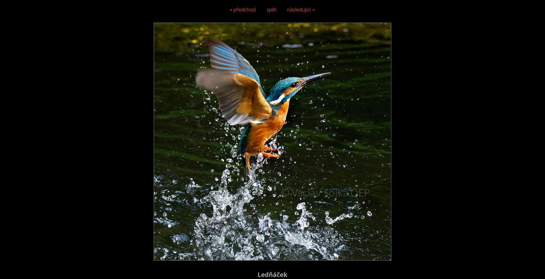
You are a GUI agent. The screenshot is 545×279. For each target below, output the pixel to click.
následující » (301, 9)
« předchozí (243, 9)
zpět (271, 9)
